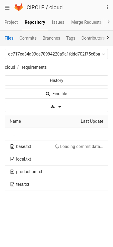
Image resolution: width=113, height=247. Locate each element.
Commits (28, 38)
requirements (34, 67)
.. (14, 133)
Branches (51, 38)
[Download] (56, 107)
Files (9, 38)
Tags (70, 38)
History (56, 80)
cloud (56, 7)
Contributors (93, 38)
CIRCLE (35, 7)
